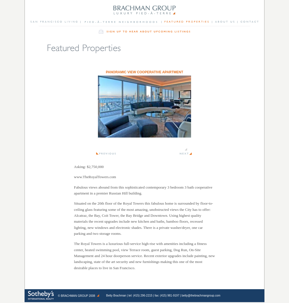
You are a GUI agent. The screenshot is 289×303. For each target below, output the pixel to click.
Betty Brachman (116, 295)
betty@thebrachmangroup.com (200, 295)
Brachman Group (74, 295)
